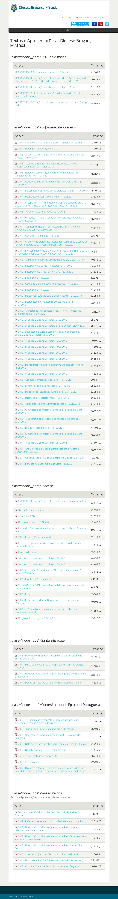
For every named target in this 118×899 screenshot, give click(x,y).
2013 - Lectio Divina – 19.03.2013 (35, 277)
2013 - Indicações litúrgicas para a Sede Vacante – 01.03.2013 (50, 295)
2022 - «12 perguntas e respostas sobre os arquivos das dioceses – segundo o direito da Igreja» (46, 721)
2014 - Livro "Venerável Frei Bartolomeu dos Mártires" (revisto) (50, 860)
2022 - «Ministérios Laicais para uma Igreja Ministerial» (46, 728)
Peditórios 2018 (26, 516)
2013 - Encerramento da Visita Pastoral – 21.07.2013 (45, 265)
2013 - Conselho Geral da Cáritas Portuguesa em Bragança (48, 866)
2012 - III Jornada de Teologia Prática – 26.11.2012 (43, 397)
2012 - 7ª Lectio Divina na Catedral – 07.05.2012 (42, 358)
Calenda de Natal (27, 552)
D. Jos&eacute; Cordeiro (58, 127)
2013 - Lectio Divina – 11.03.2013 (35, 289)
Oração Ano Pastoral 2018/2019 (34, 522)
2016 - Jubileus (25, 594)
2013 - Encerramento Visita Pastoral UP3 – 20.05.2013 (46, 271)
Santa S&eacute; (53, 640)
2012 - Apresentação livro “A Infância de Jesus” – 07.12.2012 (49, 403)
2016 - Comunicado (28, 761)
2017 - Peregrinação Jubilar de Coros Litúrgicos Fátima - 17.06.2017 (52, 190)
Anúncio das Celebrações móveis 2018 (38, 755)
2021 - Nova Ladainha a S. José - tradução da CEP (43, 749)
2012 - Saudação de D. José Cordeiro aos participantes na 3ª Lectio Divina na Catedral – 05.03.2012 (48, 333)
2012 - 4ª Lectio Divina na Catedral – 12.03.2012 (42, 340)
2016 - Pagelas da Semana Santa (35, 579)
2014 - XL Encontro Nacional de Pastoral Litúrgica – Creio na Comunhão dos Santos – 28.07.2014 (47, 228)
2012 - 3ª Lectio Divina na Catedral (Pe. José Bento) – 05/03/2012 (51, 325)
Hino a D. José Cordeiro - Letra (34, 510)
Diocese (47, 486)
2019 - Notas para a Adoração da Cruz (38, 148)
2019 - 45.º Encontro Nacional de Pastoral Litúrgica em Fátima (50, 142)
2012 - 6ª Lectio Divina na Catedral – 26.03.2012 (42, 352)
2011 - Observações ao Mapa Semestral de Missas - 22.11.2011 (51, 457)
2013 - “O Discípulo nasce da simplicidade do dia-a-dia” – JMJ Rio (51, 259)
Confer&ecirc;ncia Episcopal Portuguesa (70, 704)
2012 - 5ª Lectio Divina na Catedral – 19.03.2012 (42, 346)
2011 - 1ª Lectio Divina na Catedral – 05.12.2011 (42, 442)
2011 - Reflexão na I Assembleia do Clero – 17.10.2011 (46, 463)
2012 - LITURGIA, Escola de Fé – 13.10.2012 (40, 427)
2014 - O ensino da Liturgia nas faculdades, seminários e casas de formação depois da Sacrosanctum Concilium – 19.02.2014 (51, 243)
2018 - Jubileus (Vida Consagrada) (35, 537)
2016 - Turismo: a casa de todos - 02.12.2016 (41, 211)
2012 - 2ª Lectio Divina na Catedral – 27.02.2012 (42, 319)
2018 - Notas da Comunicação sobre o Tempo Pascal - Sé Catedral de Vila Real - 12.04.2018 (47, 174)
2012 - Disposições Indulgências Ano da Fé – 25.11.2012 (47, 391)
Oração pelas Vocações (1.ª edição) (36, 618)
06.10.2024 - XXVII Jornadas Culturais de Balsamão (44, 72)
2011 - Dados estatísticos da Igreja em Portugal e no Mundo (49, 682)
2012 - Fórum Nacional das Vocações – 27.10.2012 (44, 385)
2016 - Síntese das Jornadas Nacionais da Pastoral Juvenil (48, 854)
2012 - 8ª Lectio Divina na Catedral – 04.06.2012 (42, 373)
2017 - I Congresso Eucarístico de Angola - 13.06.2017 (46, 196)
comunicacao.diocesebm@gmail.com (94, 17)
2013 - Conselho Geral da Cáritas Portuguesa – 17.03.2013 (48, 283)
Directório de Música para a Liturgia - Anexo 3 (41, 564)
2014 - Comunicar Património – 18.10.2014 (40, 235)
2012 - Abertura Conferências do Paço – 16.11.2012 (44, 379)
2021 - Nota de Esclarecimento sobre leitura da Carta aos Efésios (52, 743)
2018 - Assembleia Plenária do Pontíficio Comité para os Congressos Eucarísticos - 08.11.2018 (46, 165)
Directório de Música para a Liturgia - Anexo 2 (41, 558)
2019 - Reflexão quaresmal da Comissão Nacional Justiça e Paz (51, 821)
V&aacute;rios (51, 793)
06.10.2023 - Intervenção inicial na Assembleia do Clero (47, 87)
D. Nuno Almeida (53, 57)
